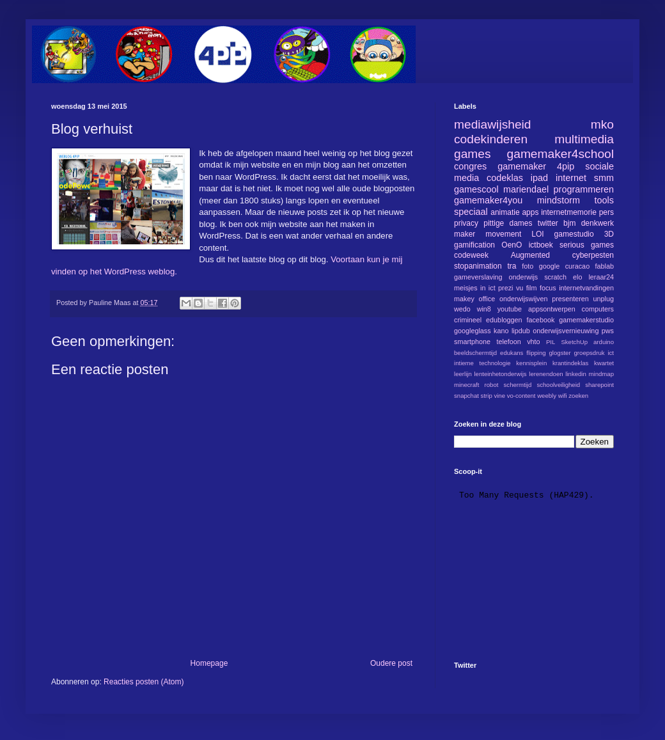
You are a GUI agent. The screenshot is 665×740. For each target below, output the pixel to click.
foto (527, 266)
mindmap (601, 373)
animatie (504, 212)
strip (486, 395)
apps (530, 212)
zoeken (578, 395)
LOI (537, 234)
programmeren (584, 189)
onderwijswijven (523, 299)
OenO (511, 244)
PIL (550, 341)
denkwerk (597, 223)
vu (519, 288)
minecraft (466, 384)
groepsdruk (589, 352)
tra (512, 266)
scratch (555, 277)
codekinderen (491, 139)
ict (610, 352)
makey (464, 299)
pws (608, 331)
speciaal (471, 212)
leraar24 (601, 277)
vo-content (521, 395)
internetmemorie (569, 212)
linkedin (575, 373)
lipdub (521, 331)
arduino (603, 341)
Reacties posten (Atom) (144, 681)
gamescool (476, 189)
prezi (505, 288)
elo (577, 277)
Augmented (530, 255)
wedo (462, 309)
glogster (560, 352)
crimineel (467, 320)
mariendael (526, 189)
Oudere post (391, 663)
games (472, 154)
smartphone (472, 341)
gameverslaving (478, 277)
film (531, 288)
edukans (511, 352)
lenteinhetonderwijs (500, 373)
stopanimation (478, 266)
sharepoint (599, 384)
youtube (509, 309)
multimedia (584, 139)
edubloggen (504, 320)
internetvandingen (586, 288)
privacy (466, 223)
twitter (548, 223)
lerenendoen (546, 373)
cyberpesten (593, 255)
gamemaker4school (560, 154)
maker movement (487, 234)
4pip (565, 166)
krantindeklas (570, 362)
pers (606, 212)
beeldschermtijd (475, 352)
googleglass (472, 331)
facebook (540, 320)
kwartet (604, 362)
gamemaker (521, 166)
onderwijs (523, 277)
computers (598, 309)
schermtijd (518, 384)
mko (602, 124)
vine (499, 395)
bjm (569, 223)
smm (604, 178)
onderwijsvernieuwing (565, 331)
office (487, 299)
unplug (603, 299)
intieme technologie (482, 362)
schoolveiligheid (558, 384)
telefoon (508, 341)
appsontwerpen (551, 309)
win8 (484, 309)
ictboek (541, 244)
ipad (539, 178)
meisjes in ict (475, 288)
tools (604, 200)
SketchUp (574, 341)
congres (470, 166)
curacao (577, 266)
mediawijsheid (492, 124)
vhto (533, 341)
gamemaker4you (488, 200)
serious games (586, 244)
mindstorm (558, 200)
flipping (535, 352)
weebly (546, 395)
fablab (604, 266)
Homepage (209, 663)
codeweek (471, 255)
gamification (474, 244)
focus (548, 288)
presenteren (570, 299)
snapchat (466, 395)
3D (609, 234)
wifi (562, 395)
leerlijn (463, 373)
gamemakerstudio (586, 320)
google (549, 266)
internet (571, 178)
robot (492, 384)
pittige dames (507, 223)
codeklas (505, 178)
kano (501, 331)
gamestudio (574, 234)
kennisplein (531, 362)
